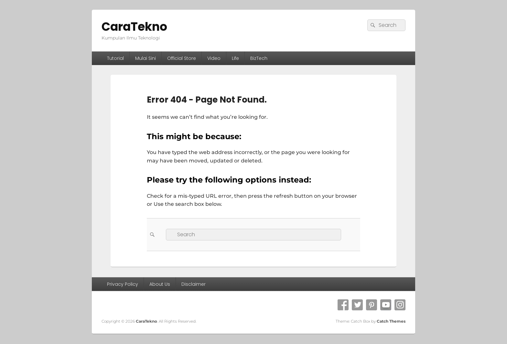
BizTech (258, 58)
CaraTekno (134, 26)
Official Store (181, 58)
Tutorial (115, 58)
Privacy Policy (122, 284)
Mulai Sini (145, 58)
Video (214, 58)
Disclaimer (193, 284)
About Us (159, 284)
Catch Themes (391, 321)
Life (235, 58)
